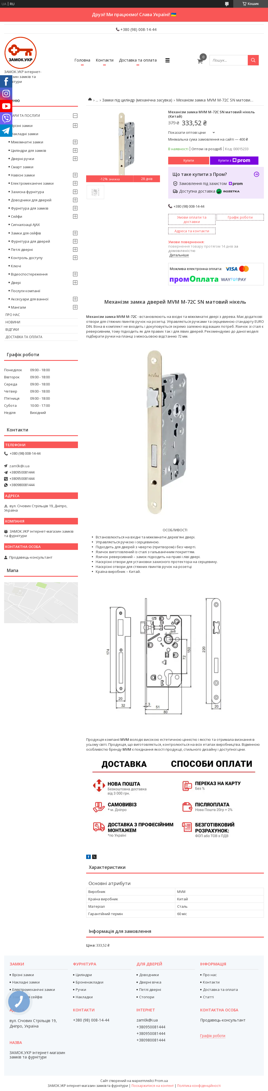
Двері (16, 282)
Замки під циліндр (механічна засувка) (137, 100)
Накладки (84, 996)
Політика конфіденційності (199, 1085)
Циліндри (84, 974)
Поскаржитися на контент (153, 1085)
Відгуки (12, 329)
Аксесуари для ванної (29, 299)
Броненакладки (89, 982)
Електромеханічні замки (32, 183)
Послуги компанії (25, 290)
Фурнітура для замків (29, 208)
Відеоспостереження (29, 274)
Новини (12, 322)
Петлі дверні (22, 249)
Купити (188, 161)
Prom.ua (161, 1080)
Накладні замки (24, 133)
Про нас (12, 314)
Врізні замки (22, 125)
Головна (82, 60)
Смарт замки (22, 166)
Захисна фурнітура (27, 191)
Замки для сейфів (26, 233)
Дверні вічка (150, 982)
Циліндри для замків (28, 150)
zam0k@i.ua (19, 466)
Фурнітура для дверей (30, 241)
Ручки (81, 989)
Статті (208, 996)
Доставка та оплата (138, 60)
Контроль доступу (27, 257)
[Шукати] (253, 60)
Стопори (146, 996)
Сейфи (16, 216)
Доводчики (149, 974)
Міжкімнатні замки (27, 142)
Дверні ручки (22, 158)
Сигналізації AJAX (25, 224)
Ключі (16, 265)
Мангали (18, 307)
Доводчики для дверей (31, 200)
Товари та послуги (22, 115)
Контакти (104, 60)
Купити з (234, 160)
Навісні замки (23, 175)
